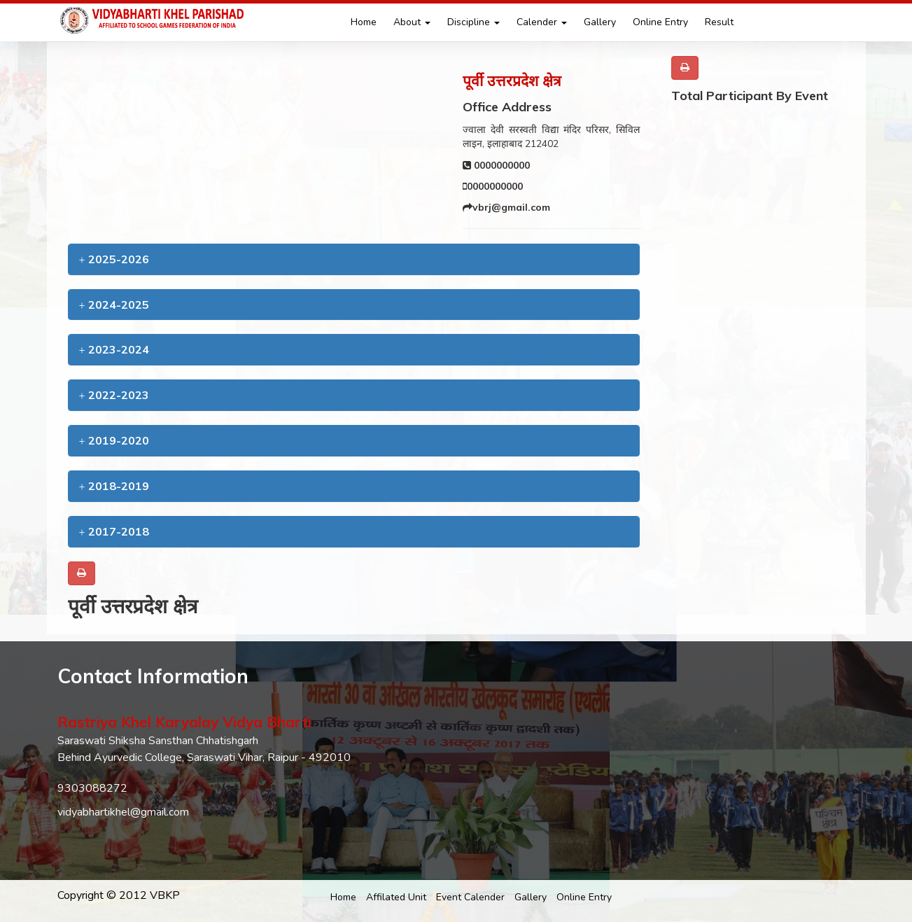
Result (719, 22)
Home (364, 22)
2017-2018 (114, 531)
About (411, 22)
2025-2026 (114, 259)
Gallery (600, 22)
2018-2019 (114, 486)
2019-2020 (114, 440)
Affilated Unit (396, 897)
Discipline (473, 22)
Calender (542, 22)
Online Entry (660, 22)
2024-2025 (114, 305)
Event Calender (470, 897)
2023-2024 (114, 349)
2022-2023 (114, 395)
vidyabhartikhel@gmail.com (123, 812)
